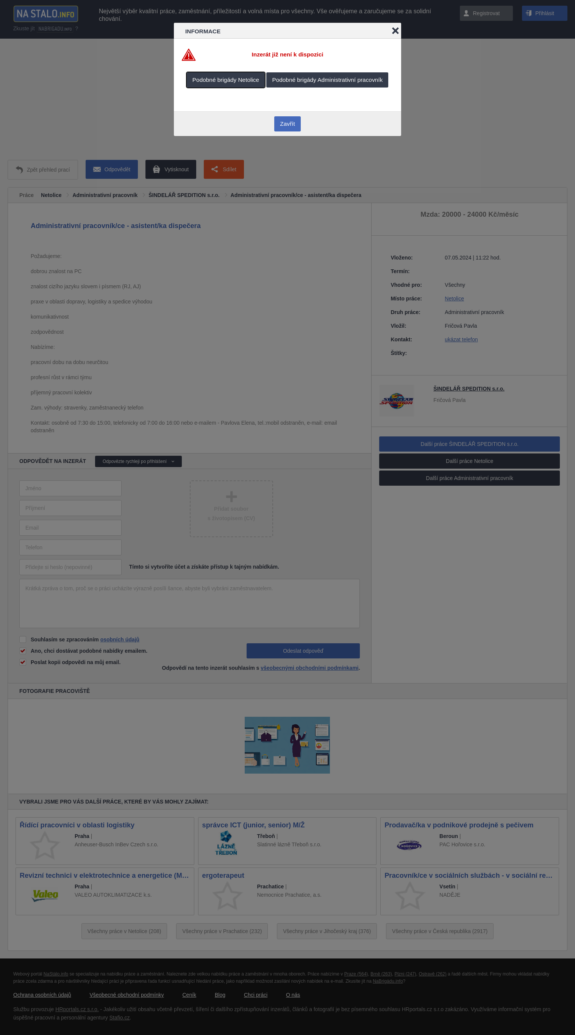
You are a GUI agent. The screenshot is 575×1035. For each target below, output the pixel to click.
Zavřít (287, 123)
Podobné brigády (225, 80)
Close (395, 30)
